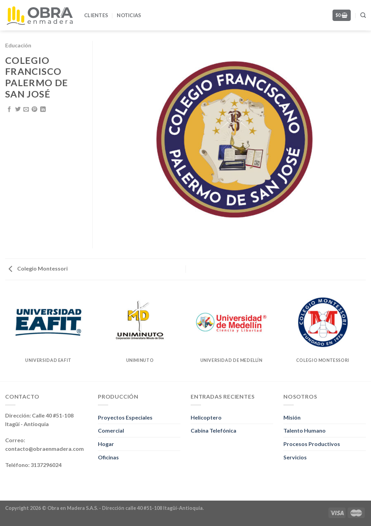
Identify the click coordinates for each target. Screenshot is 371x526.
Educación (18, 45)
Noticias (129, 15)
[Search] (363, 15)
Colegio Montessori (38, 268)
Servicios (295, 457)
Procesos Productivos (311, 444)
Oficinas (108, 457)
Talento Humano (304, 430)
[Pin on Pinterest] (34, 109)
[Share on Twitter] (18, 109)
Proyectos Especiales (125, 417)
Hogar (106, 444)
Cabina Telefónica (213, 430)
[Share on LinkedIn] (43, 109)
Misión (292, 417)
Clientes (96, 15)
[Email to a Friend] (26, 109)
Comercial (111, 430)
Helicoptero (206, 417)
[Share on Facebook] (9, 109)
